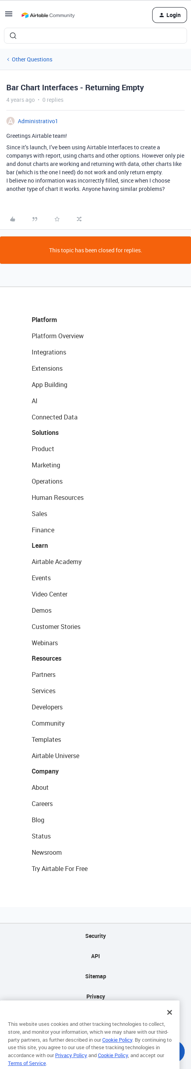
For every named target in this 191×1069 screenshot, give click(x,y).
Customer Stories (56, 626)
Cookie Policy (117, 1048)
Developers (47, 707)
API (95, 956)
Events (41, 578)
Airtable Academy (57, 561)
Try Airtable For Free (60, 868)
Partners (43, 674)
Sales (39, 513)
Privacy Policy (71, 1063)
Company (45, 771)
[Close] (169, 1021)
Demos (42, 610)
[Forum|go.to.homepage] (48, 15)
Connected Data (55, 417)
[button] (8, 16)
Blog (38, 820)
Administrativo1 (38, 121)
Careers (42, 803)
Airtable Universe (55, 755)
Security (95, 935)
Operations (47, 481)
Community (48, 723)
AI (35, 400)
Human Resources (58, 497)
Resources (46, 658)
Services (43, 690)
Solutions (45, 432)
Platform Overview (58, 336)
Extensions (47, 368)
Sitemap (95, 976)
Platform (44, 319)
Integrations (49, 352)
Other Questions (32, 59)
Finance (43, 530)
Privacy (95, 996)
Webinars (45, 642)
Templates (46, 739)
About (40, 787)
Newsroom (47, 852)
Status (41, 836)
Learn (40, 545)
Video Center (49, 594)
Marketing (46, 465)
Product (43, 448)
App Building (49, 384)
